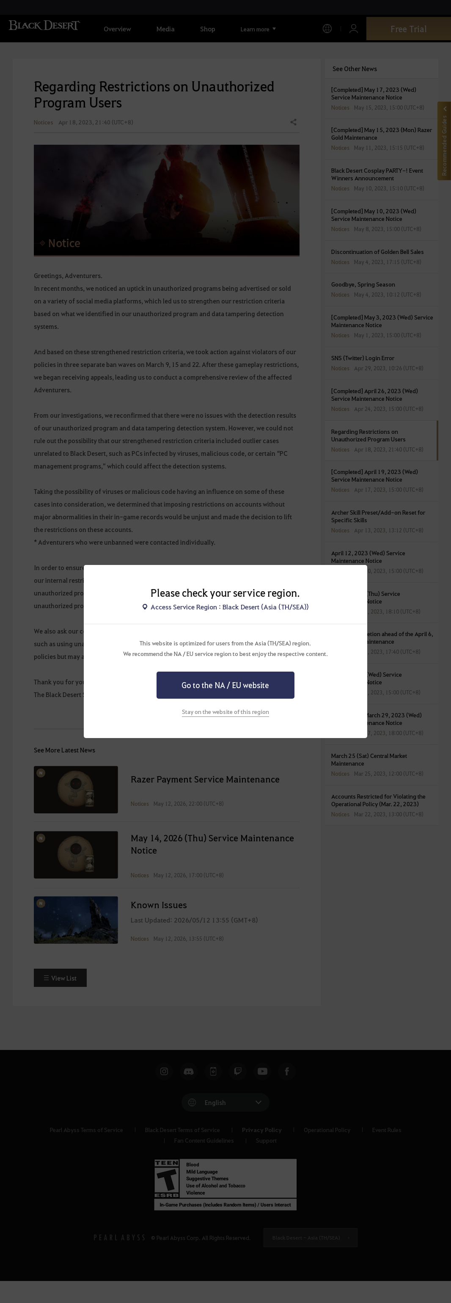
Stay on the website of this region (225, 711)
